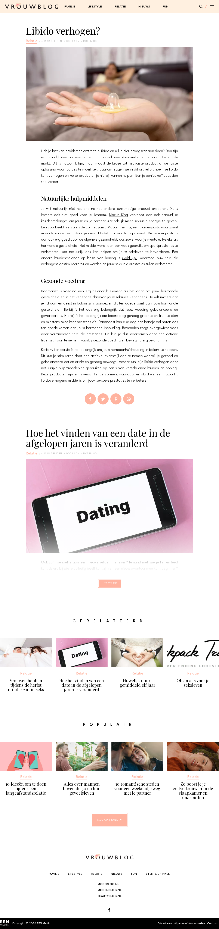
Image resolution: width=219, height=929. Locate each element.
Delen (90, 398)
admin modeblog (85, 41)
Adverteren (165, 923)
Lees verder (109, 585)
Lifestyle (95, 6)
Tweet (103, 398)
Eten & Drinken (158, 873)
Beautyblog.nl (109, 896)
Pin (115, 398)
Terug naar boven (107, 824)
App (128, 398)
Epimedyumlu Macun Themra (108, 227)
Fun (166, 6)
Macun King (118, 215)
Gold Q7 (129, 258)
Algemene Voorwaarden (189, 923)
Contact (212, 923)
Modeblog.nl (108, 884)
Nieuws (144, 6)
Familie (69, 6)
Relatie (120, 6)
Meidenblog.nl (109, 890)
